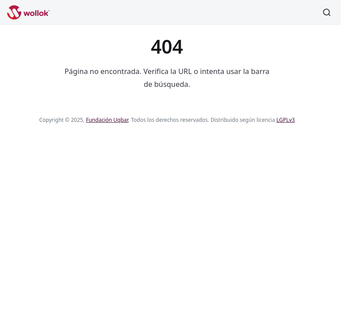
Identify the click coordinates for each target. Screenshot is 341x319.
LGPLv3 (286, 120)
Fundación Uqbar (107, 120)
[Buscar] (327, 12)
